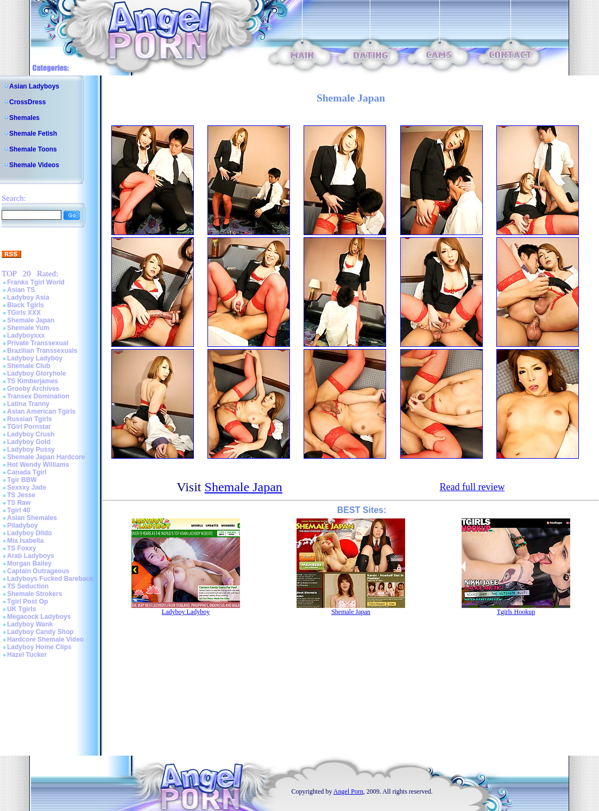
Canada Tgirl (27, 472)
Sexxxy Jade (26, 487)
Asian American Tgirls (41, 411)
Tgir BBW (22, 480)
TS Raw (18, 502)
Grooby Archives (33, 388)
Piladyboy (22, 525)
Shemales (24, 118)
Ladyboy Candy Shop (40, 632)
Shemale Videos (34, 165)
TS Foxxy (21, 548)
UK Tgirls (21, 609)
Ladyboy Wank (30, 624)
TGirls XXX (24, 312)
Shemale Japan (30, 320)
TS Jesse (21, 495)
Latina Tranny (28, 404)
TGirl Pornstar (29, 426)
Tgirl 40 (18, 510)
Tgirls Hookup (516, 612)
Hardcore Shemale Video (45, 639)
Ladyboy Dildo (29, 533)
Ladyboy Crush (30, 434)
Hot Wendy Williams (38, 464)
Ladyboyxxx (26, 335)
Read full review (472, 486)
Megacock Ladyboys (39, 616)
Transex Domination (38, 396)
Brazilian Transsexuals (42, 350)
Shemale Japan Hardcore (46, 457)
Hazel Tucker (27, 654)
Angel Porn (348, 791)
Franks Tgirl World (36, 282)
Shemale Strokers (34, 594)
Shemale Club (28, 366)
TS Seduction (28, 586)
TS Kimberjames (32, 381)
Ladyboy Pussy (31, 449)
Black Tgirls (25, 305)
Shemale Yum (28, 328)
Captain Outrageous (38, 571)
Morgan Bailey (29, 563)
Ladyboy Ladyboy (34, 358)
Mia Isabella (25, 540)
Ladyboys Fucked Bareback (50, 578)
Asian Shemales (32, 518)
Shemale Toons (33, 149)
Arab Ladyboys (30, 556)
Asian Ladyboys (34, 86)
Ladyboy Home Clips (39, 647)
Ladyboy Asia (28, 297)
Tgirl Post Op (27, 601)
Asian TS (21, 290)
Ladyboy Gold (29, 442)
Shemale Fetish (33, 133)
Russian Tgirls (29, 419)
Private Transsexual (37, 343)
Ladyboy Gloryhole (36, 373)
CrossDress (27, 102)
